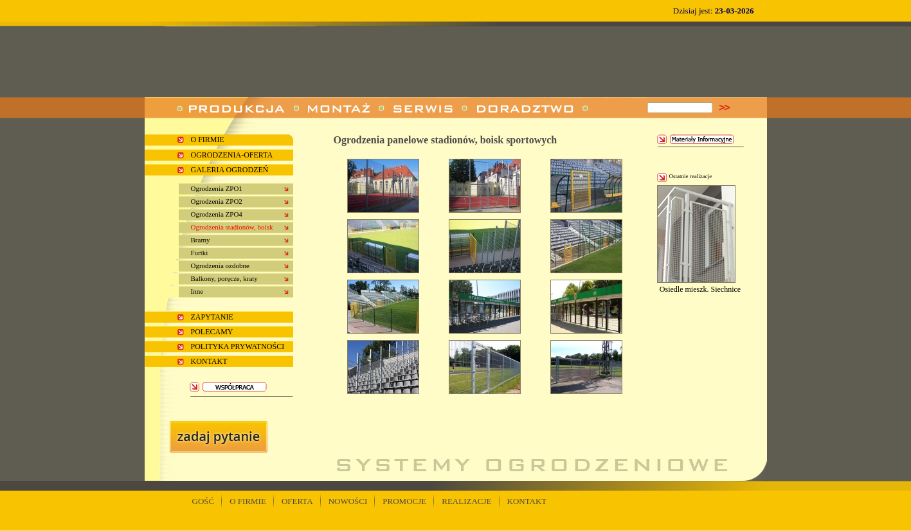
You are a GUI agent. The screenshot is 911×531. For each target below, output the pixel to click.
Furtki (199, 252)
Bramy (200, 240)
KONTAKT (527, 501)
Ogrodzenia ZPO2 (216, 201)
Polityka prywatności (238, 346)
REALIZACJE (466, 501)
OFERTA (297, 501)
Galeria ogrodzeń (230, 169)
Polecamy (212, 331)
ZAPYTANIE (212, 316)
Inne (197, 291)
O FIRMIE (248, 501)
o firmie (207, 139)
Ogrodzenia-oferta (232, 154)
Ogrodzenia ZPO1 (216, 188)
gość (203, 501)
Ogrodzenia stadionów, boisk (232, 227)
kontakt (209, 361)
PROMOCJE (404, 501)
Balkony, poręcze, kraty (224, 278)
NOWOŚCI (348, 501)
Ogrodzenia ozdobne (220, 265)
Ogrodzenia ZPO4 (216, 214)
